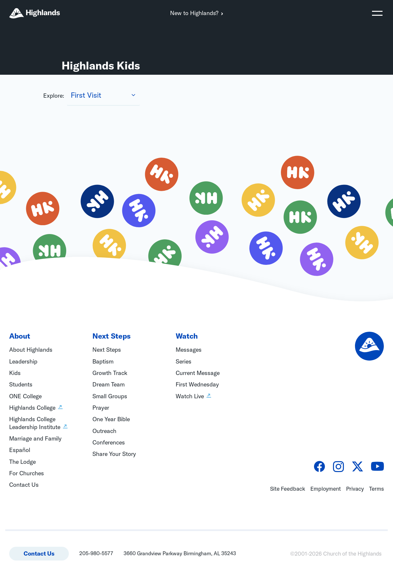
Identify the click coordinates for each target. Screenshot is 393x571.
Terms (376, 488)
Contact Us (39, 553)
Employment (325, 488)
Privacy (355, 488)
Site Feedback (287, 488)
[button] (377, 13)
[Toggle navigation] (377, 13)
